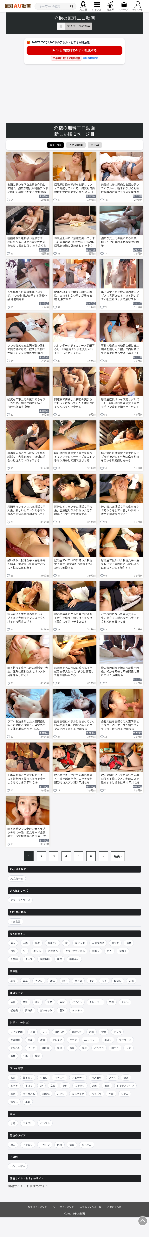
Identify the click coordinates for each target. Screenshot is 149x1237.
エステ (108, 1040)
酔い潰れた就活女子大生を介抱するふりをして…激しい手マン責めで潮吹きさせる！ (120, 510)
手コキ (29, 1085)
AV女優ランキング (37, 1207)
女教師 (14, 959)
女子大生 (80, 943)
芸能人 (96, 951)
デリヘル (15, 1048)
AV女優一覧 (16, 878)
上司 (91, 981)
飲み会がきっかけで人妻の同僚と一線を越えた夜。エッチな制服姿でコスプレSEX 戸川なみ (73, 778)
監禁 (12, 1056)
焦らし (14, 1101)
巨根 (59, 1145)
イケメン (28, 1145)
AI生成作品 (98, 943)
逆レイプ (57, 1040)
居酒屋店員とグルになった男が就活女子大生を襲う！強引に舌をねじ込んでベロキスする (26, 456)
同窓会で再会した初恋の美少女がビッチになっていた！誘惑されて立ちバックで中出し (74, 403)
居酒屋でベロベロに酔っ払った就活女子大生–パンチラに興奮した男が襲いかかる (74, 671)
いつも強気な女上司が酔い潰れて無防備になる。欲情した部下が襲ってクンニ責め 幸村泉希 (26, 349)
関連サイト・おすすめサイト (28, 1186)
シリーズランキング (63, 1207)
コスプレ (28, 1123)
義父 (12, 981)
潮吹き (14, 1085)
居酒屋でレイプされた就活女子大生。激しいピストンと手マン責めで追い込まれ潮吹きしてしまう (26, 510)
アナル (112, 1077)
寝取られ (59, 1032)
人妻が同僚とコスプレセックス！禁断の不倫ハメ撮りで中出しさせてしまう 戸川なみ (26, 778)
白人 (109, 951)
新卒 (59, 959)
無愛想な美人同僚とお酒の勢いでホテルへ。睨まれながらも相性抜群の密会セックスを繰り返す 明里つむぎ (120, 188)
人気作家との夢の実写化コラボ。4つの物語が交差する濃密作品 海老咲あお (27, 295)
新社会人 (74, 959)
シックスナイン (125, 1085)
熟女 (37, 943)
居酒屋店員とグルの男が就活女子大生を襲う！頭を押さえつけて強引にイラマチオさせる (73, 617)
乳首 (50, 1002)
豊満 (62, 1010)
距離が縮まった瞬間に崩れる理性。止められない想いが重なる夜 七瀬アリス (73, 295)
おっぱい (77, 1010)
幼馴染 (117, 981)
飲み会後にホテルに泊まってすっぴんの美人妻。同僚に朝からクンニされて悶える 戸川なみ (74, 725)
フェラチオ (78, 1077)
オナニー (59, 1077)
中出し (43, 1077)
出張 (25, 1056)
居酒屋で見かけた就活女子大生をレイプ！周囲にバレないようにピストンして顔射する (120, 564)
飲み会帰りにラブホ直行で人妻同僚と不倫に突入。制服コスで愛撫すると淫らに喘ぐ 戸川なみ (120, 778)
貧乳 (25, 1002)
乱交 (52, 1085)
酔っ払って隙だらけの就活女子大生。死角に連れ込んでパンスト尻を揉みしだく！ (27, 671)
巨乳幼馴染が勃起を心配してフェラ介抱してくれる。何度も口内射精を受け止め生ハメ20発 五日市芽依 (74, 188)
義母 (25, 981)
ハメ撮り (96, 1077)
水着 (12, 1123)
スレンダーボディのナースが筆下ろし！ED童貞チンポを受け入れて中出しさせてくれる (74, 349)
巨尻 (62, 1002)
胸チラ (115, 1048)
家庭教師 (45, 959)
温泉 (71, 1048)
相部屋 (46, 1048)
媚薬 (126, 1077)
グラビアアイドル (75, 951)
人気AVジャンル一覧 (90, 1207)
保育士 (123, 951)
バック (61, 1093)
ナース (28, 959)
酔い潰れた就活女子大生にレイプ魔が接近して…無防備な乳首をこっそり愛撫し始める (120, 456)
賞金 (103, 1032)
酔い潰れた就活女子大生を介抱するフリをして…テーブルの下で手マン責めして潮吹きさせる (74, 456)
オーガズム (29, 1093)
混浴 (84, 1048)
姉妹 (52, 981)
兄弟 (131, 981)
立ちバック (78, 1093)
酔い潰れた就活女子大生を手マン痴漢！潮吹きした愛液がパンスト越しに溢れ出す (26, 564)
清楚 (128, 943)
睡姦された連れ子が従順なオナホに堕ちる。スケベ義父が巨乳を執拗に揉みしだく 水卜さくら (26, 241)
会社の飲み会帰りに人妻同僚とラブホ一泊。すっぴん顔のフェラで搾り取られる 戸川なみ (120, 725)
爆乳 (37, 1002)
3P (41, 1085)
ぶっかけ (80, 1085)
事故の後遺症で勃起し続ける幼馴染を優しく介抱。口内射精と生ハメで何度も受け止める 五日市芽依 (120, 349)
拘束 (37, 1056)
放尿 (107, 1085)
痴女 (12, 1077)
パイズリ (96, 1093)
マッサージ (125, 1040)
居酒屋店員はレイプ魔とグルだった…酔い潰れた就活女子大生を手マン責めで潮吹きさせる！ (120, 403)
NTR (44, 1032)
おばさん (52, 943)
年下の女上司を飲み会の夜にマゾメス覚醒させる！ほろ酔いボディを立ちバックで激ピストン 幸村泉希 (120, 296)
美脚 (111, 1002)
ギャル (37, 951)
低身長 (14, 1010)
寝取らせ (76, 1032)
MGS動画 (15, 921)
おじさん (87, 1145)
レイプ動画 (16, 1032)
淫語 (111, 1093)
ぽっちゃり (46, 1010)
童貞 (71, 1145)
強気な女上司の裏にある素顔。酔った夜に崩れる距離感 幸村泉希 (120, 241)
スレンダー (95, 1002)
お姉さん (53, 951)
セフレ (38, 981)
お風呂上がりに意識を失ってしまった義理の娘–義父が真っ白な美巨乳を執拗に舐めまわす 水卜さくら (74, 242)
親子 (64, 981)
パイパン (77, 1002)
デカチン (45, 1145)
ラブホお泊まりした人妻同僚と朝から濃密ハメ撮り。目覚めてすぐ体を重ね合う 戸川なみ (26, 725)
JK (66, 943)
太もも (125, 1002)
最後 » (118, 856)
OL (24, 951)
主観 (27, 1101)
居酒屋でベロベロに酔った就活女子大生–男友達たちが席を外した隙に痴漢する (74, 564)
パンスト (45, 1123)
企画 (91, 1032)
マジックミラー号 (20, 900)
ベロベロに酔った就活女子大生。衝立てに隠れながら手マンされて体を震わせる (120, 617)
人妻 (25, 943)
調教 (94, 1085)
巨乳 (12, 1002)
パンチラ (99, 1048)
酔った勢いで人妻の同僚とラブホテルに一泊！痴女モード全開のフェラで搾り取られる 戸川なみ (26, 833)
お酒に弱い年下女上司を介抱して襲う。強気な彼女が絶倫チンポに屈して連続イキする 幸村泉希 (27, 188)
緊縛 (12, 1093)
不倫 (32, 1032)
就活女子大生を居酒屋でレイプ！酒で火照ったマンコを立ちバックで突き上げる (26, 617)
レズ (128, 1048)
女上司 (78, 981)
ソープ (31, 1048)
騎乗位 (46, 1093)
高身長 (29, 1010)
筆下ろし (28, 1077)
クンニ (124, 1093)
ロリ (12, 951)
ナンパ (117, 1032)
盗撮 (42, 1040)
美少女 (115, 943)
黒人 (12, 1145)
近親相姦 (15, 1040)
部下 (104, 981)
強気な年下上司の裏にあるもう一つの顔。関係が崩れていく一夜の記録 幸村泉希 (26, 403)
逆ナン (73, 1040)
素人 (12, 943)
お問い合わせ (114, 1207)
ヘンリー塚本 (17, 1166)
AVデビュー (90, 1040)
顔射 (65, 1085)
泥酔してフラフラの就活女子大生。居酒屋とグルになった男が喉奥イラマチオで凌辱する (73, 510)
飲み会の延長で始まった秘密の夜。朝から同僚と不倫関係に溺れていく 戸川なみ (120, 671)
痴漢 (30, 1040)
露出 (59, 1048)
